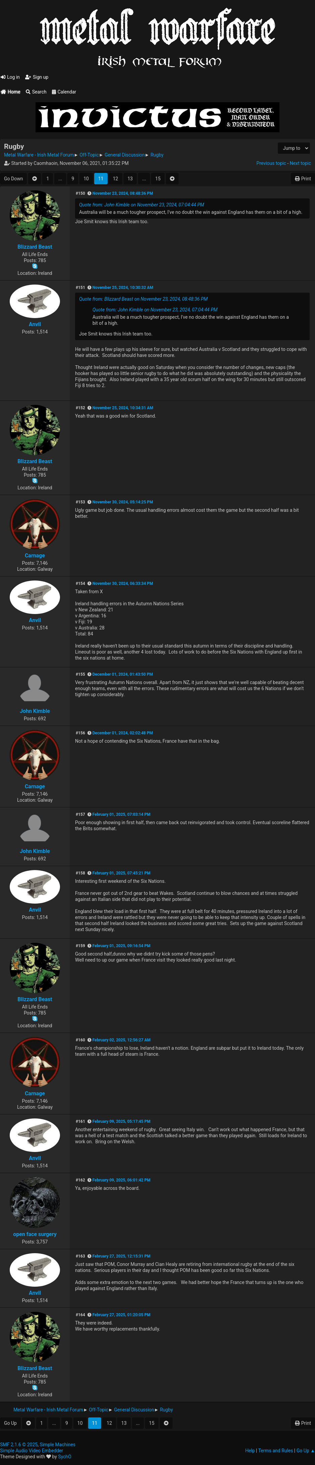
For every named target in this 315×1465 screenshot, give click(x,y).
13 (130, 178)
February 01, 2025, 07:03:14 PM (121, 814)
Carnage (35, 555)
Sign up (36, 77)
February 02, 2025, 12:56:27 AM (121, 1040)
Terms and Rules (275, 1450)
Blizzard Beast (34, 247)
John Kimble (35, 711)
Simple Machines (57, 1444)
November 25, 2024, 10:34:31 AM (122, 408)
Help (250, 1450)
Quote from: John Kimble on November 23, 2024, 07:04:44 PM (141, 204)
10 (86, 178)
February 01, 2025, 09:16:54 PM (121, 945)
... (60, 178)
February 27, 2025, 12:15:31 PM (121, 1256)
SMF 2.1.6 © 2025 (19, 1444)
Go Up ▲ (306, 1450)
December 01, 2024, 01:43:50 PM (122, 674)
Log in (10, 77)
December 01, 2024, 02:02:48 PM (122, 733)
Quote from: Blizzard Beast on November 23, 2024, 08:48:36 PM (143, 299)
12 (115, 178)
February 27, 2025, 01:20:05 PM (121, 1315)
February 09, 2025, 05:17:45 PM (121, 1121)
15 (158, 178)
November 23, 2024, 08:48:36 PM (122, 193)
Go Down (13, 178)
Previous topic (271, 163)
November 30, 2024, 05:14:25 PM (122, 502)
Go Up (10, 1423)
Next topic (300, 163)
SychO (64, 1456)
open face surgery (35, 1234)
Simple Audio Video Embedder (31, 1450)
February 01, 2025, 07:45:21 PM (121, 873)
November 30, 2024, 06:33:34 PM (122, 583)
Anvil (35, 324)
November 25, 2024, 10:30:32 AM (122, 287)
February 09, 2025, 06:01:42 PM (121, 1180)
